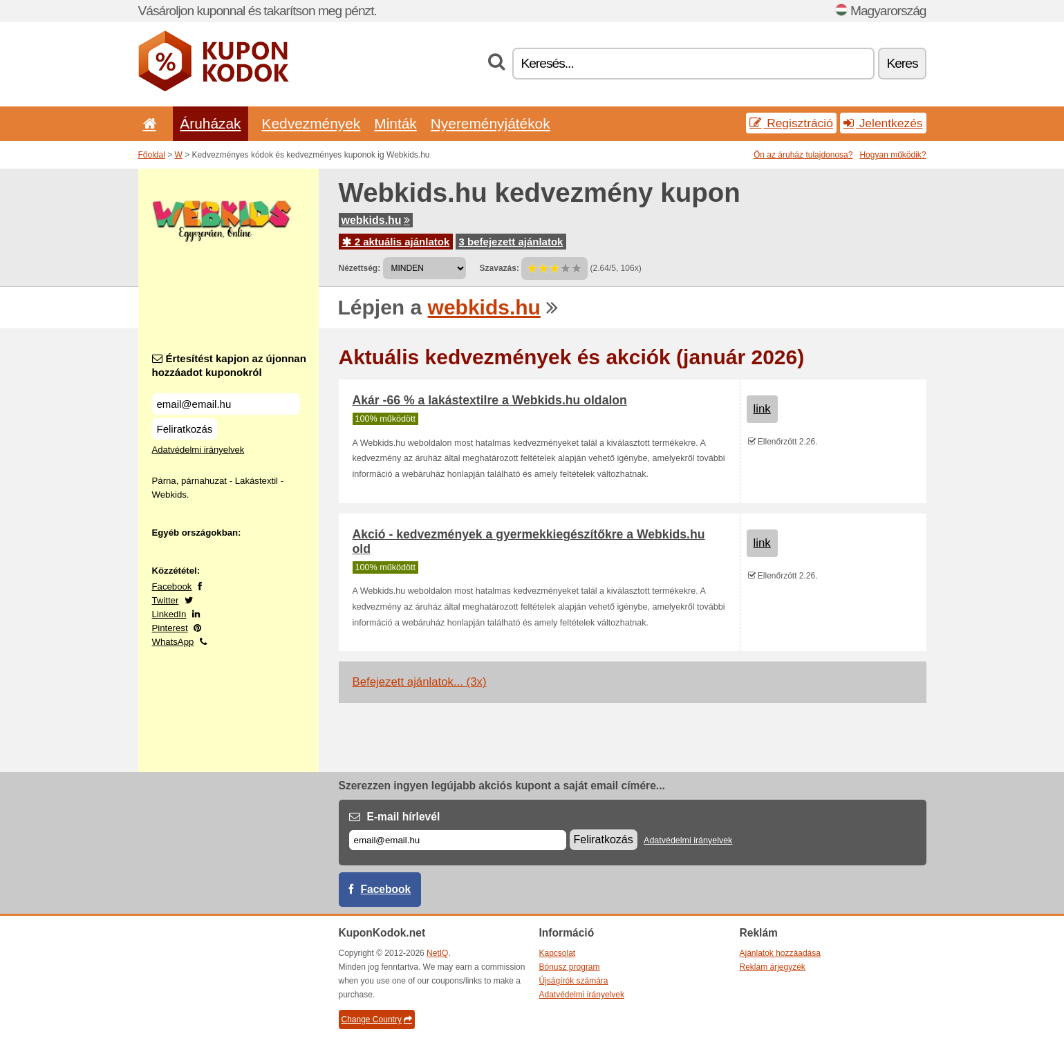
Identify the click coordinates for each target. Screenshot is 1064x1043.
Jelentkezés (883, 123)
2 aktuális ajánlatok (396, 241)
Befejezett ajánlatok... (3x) (420, 681)
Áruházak (210, 123)
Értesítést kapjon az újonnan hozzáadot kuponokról (229, 365)
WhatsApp (173, 642)
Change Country (377, 1019)
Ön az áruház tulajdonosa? (803, 155)
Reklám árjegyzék (772, 967)
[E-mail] (457, 840)
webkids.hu (376, 220)
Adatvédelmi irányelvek (198, 449)
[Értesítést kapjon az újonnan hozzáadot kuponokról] (226, 404)
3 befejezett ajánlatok (511, 241)
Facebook (172, 586)
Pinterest (170, 628)
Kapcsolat (557, 953)
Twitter (165, 600)
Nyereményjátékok (490, 123)
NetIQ (437, 953)
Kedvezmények (311, 123)
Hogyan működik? (892, 155)
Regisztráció (791, 123)
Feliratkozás (185, 429)
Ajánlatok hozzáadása (780, 953)
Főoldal (151, 155)
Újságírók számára (573, 981)
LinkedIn (169, 614)
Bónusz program (569, 967)
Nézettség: (360, 268)
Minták (395, 123)
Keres (901, 63)
